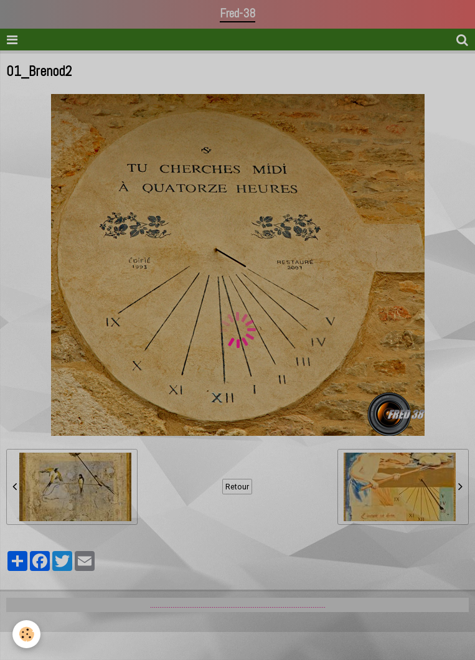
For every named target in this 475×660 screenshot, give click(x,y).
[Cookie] (26, 634)
